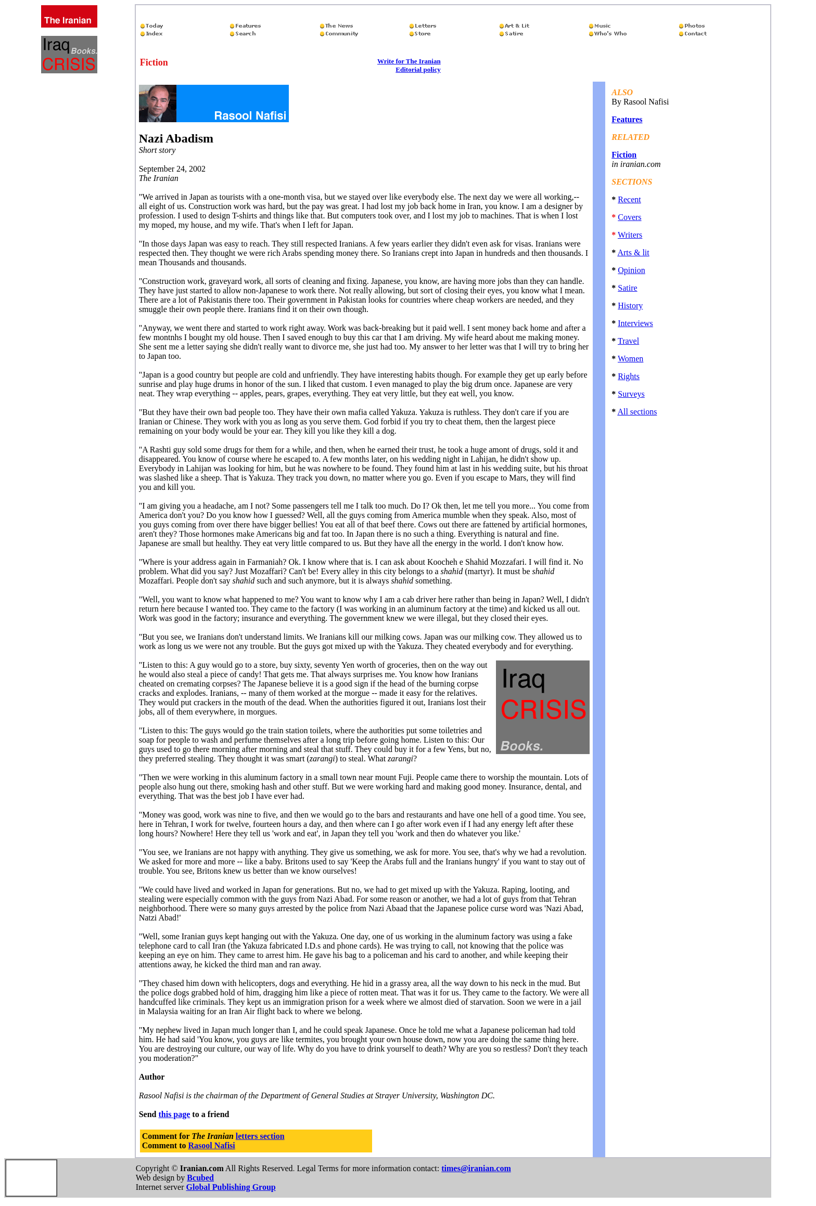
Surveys (631, 394)
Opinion (631, 270)
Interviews (635, 323)
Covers (629, 217)
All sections (637, 411)
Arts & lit (633, 252)
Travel (628, 340)
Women (630, 358)
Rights (629, 376)
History (630, 305)
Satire (627, 287)
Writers (630, 234)
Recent (629, 199)
